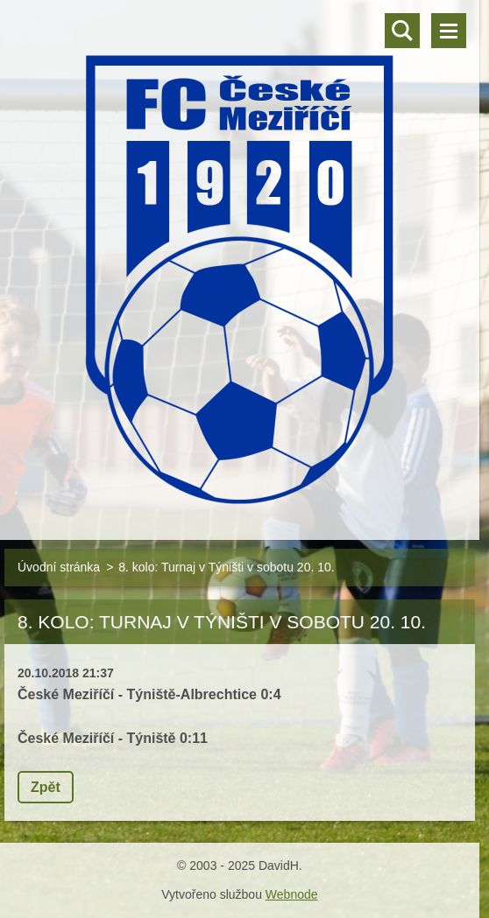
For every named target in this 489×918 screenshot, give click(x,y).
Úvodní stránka (59, 567)
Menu (448, 30)
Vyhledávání (402, 30)
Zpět (45, 787)
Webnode (292, 894)
